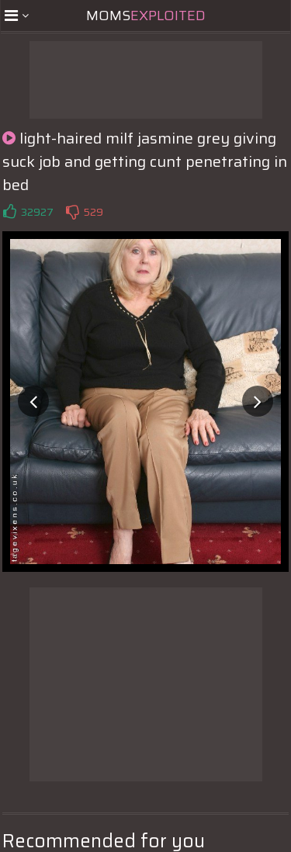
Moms (146, 15)
